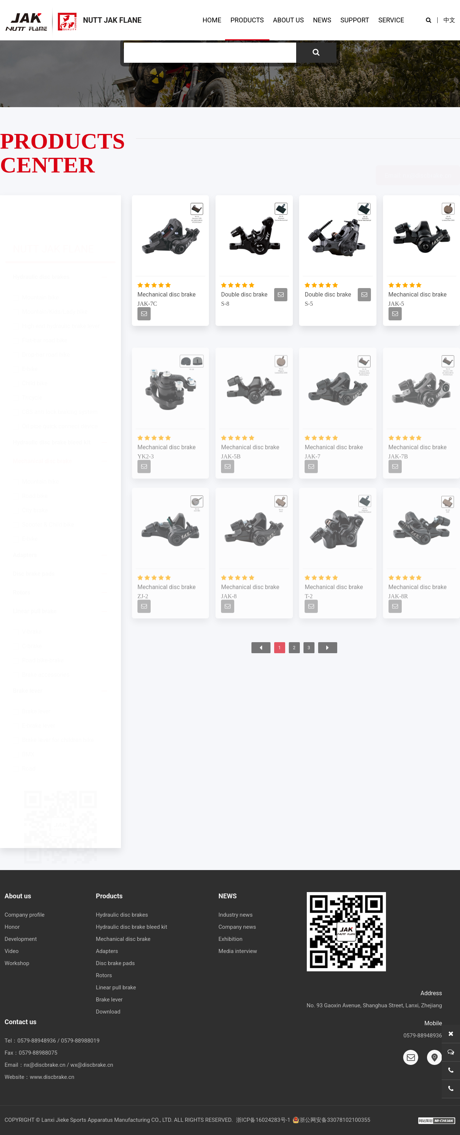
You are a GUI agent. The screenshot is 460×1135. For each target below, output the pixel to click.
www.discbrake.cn (52, 1077)
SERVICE (391, 20)
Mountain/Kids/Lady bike (55, 277)
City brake (35, 476)
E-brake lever (38, 691)
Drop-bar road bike (46, 320)
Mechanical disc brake (42, 427)
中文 (449, 20)
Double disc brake (244, 296)
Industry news (235, 915)
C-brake (32, 612)
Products (109, 896)
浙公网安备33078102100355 (331, 1120)
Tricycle (32, 363)
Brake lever (28, 657)
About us (18, 896)
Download (108, 1011)
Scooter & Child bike (48, 490)
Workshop (17, 963)
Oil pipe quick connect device (59, 392)
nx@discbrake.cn (45, 1065)
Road (29, 734)
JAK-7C (147, 306)
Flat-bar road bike (44, 306)
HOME (211, 20)
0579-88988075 (38, 1052)
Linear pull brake (35, 577)
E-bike (30, 335)
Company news (237, 927)
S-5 (309, 306)
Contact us (21, 1022)
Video (12, 951)
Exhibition (230, 939)
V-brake (32, 597)
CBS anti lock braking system (59, 378)
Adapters (25, 521)
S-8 (225, 306)
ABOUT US (288, 20)
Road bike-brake (43, 626)
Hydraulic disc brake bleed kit (52, 408)
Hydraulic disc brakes (41, 243)
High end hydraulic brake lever (61, 292)
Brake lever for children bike (58, 706)
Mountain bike (40, 263)
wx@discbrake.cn (91, 1065)
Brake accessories (46, 640)
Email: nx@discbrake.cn (418, 143)
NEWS (322, 20)
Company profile (25, 915)
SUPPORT (355, 20)
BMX (28, 720)
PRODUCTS (247, 20)
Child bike (34, 349)
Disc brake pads (34, 539)
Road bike (35, 462)
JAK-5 (396, 306)
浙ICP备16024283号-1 (263, 1120)
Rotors (21, 558)
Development (21, 939)
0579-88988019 (80, 1040)
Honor (12, 927)
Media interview (237, 951)
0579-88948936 (36, 1040)
